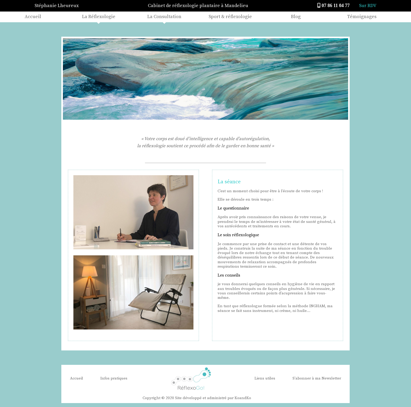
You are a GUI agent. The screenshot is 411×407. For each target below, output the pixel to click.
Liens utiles (265, 378)
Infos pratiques (113, 378)
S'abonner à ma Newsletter (317, 378)
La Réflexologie (98, 17)
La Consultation (164, 17)
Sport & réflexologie (230, 17)
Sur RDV (367, 6)
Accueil (33, 17)
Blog (296, 17)
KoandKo (243, 397)
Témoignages (361, 17)
